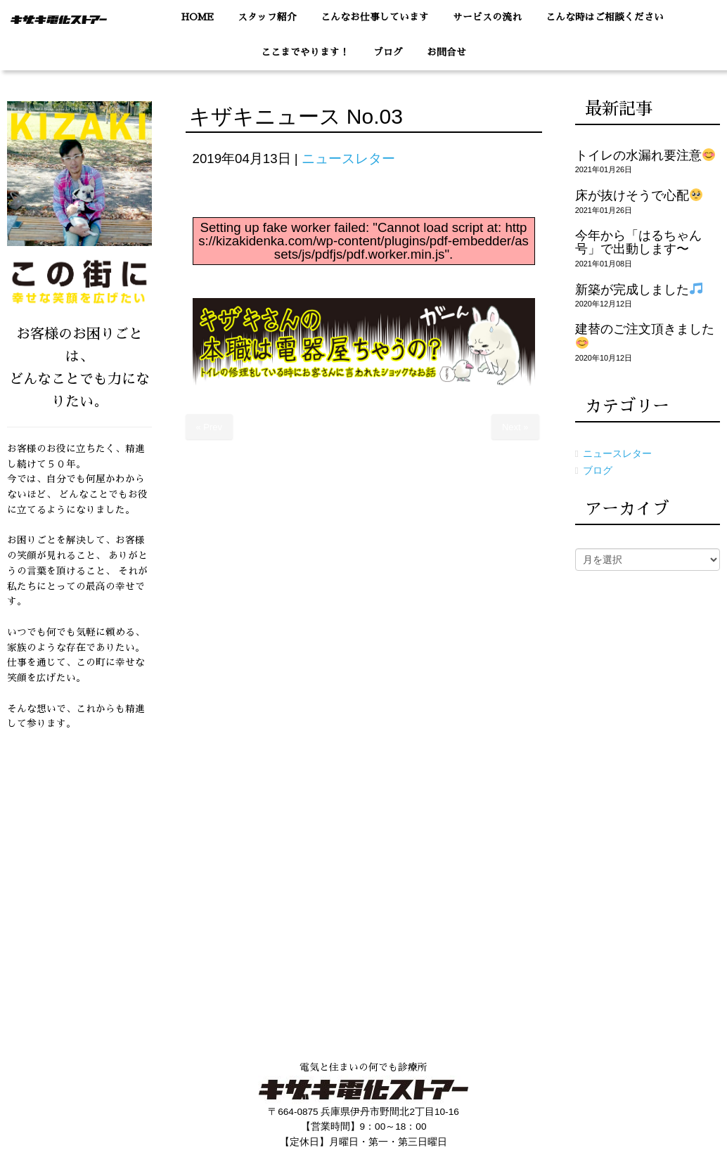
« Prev (209, 427)
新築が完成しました (638, 290)
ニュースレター (348, 158)
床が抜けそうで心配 (638, 195)
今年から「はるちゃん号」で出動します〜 (638, 242)
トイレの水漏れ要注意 (645, 155)
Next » (515, 427)
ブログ (597, 470)
